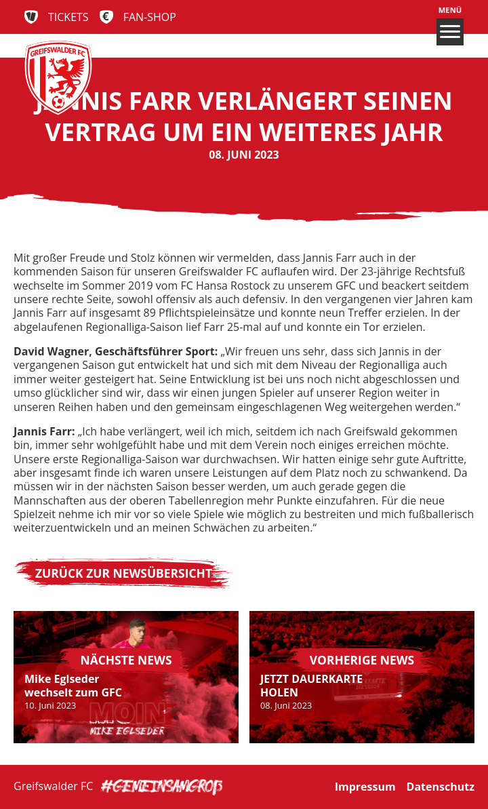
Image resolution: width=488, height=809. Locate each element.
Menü (450, 25)
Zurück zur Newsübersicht (123, 573)
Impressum (365, 786)
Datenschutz (440, 786)
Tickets (68, 17)
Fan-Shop (149, 17)
